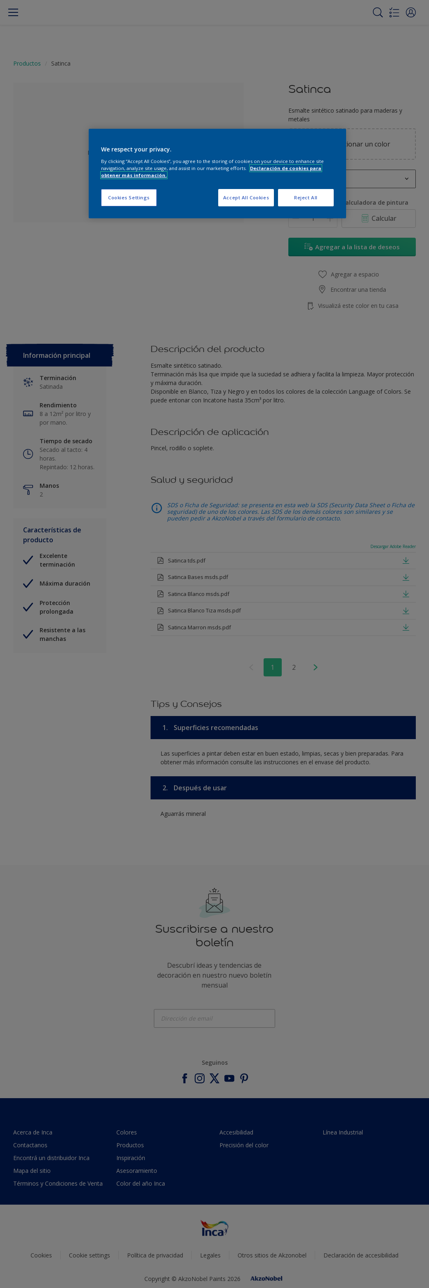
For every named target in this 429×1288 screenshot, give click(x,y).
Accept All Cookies (246, 197)
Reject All (306, 197)
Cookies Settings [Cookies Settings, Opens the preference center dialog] (129, 197)
